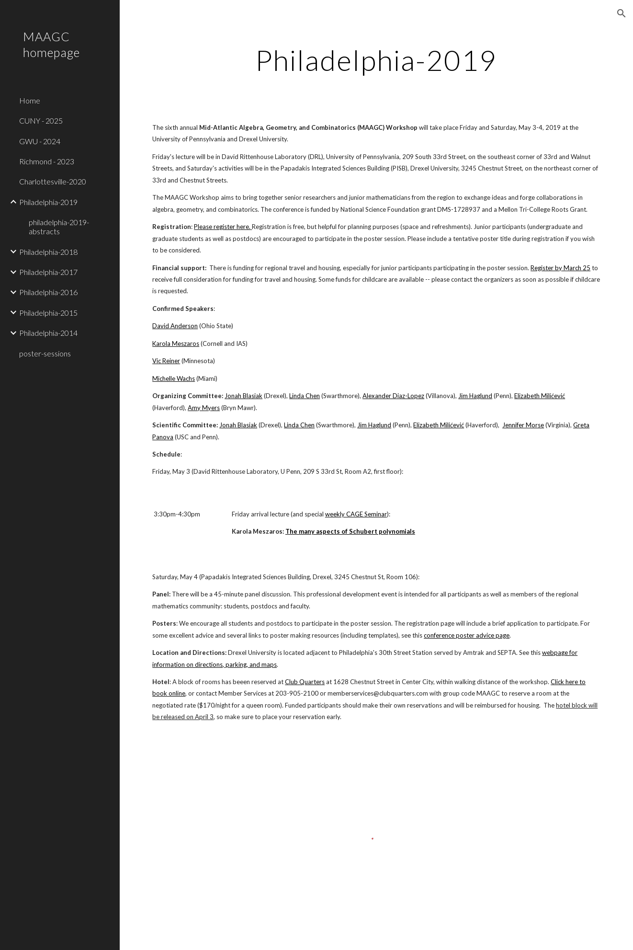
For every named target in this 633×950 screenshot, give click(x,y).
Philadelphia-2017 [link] (48, 271)
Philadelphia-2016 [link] (48, 292)
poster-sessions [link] (45, 353)
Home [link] (29, 100)
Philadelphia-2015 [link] (48, 312)
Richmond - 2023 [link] (46, 161)
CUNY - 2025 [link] (41, 120)
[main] (376, 60)
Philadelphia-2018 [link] (48, 251)
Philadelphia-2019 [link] (48, 201)
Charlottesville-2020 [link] (52, 181)
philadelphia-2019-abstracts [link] (59, 226)
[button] (621, 13)
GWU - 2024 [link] (39, 141)
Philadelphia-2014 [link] (48, 332)
